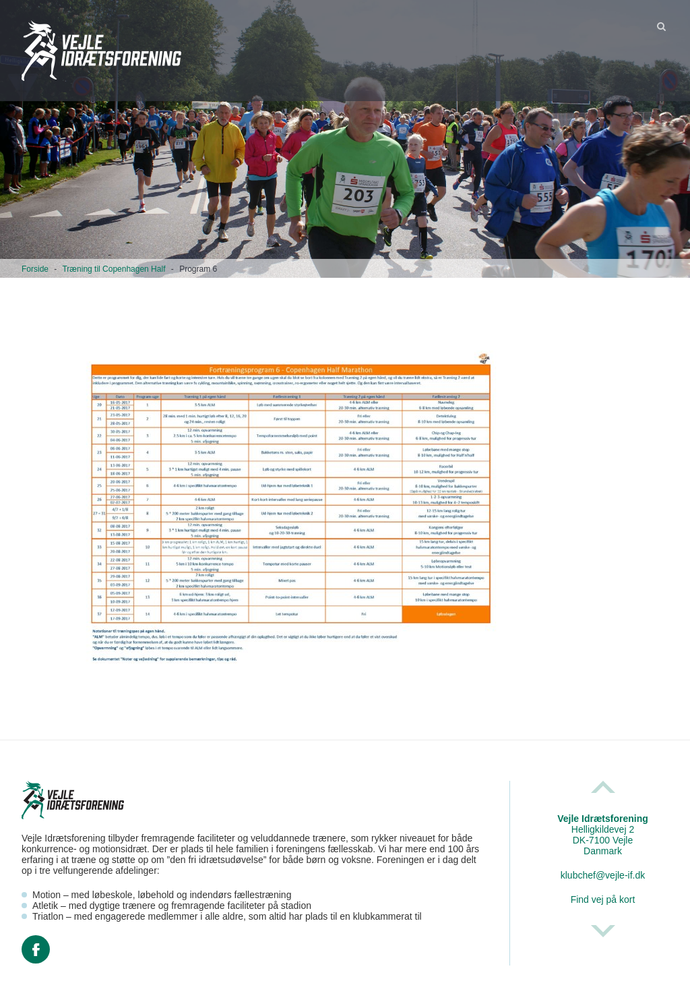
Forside (35, 269)
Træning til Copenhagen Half (113, 269)
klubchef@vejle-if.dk (603, 875)
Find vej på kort (603, 899)
